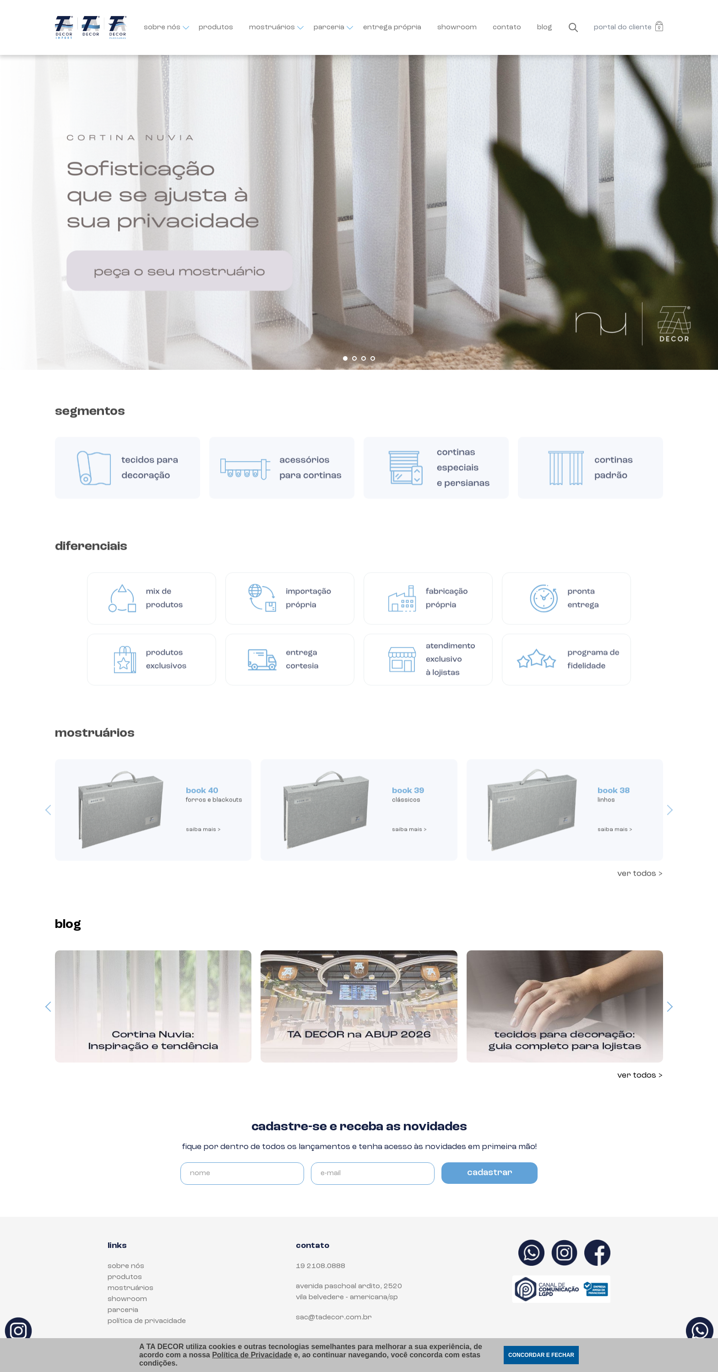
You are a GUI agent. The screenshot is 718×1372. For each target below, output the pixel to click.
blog (544, 27)
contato (507, 27)
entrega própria (392, 27)
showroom (457, 27)
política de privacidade (147, 1321)
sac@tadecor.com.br (334, 1317)
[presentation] (50, 817)
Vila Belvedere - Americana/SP (347, 1297)
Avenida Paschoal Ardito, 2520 (349, 1286)
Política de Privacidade (252, 1355)
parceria (330, 27)
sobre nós (163, 27)
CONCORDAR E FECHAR (541, 1355)
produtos (216, 27)
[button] (345, 358)
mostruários (273, 27)
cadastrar (489, 1172)
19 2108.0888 (320, 1266)
